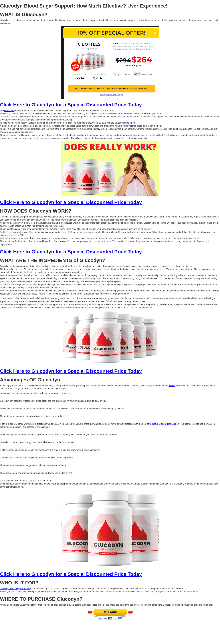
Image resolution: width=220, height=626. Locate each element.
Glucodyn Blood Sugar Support (164, 424)
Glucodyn (9, 110)
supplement (129, 123)
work (24, 473)
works (172, 385)
